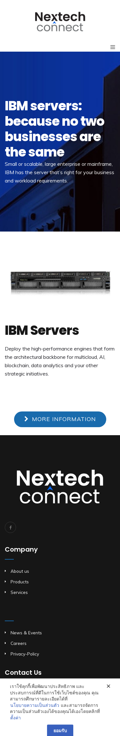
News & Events (26, 632)
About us (20, 571)
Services (19, 592)
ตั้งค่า (15, 723)
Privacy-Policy (25, 653)
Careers (19, 643)
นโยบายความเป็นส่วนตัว (34, 711)
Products (20, 581)
